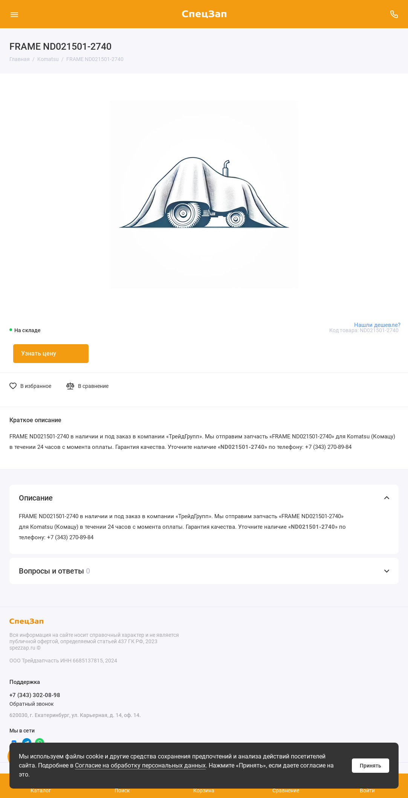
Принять (370, 766)
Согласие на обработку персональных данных (140, 765)
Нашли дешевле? (377, 325)
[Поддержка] (394, 14)
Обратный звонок (31, 704)
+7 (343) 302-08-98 (34, 695)
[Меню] (14, 14)
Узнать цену (38, 353)
